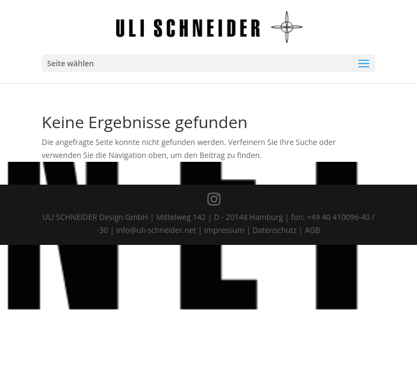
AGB (312, 230)
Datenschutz (274, 230)
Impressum (224, 230)
